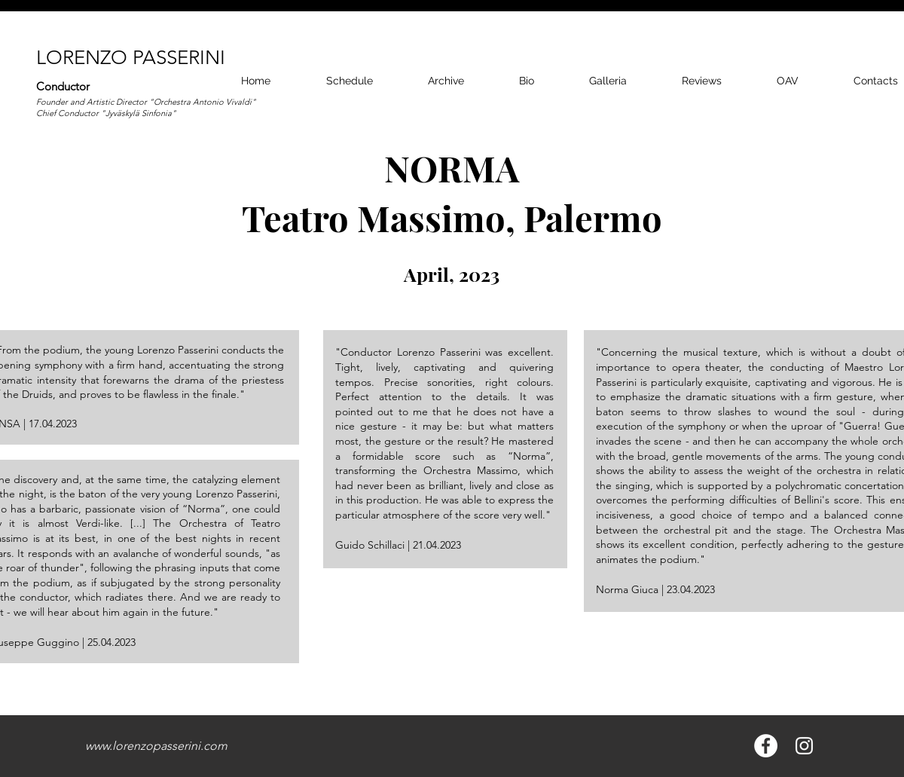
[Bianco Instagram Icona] (804, 745)
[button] (607, 81)
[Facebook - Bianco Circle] (765, 745)
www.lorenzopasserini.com (156, 746)
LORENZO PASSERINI (130, 57)
